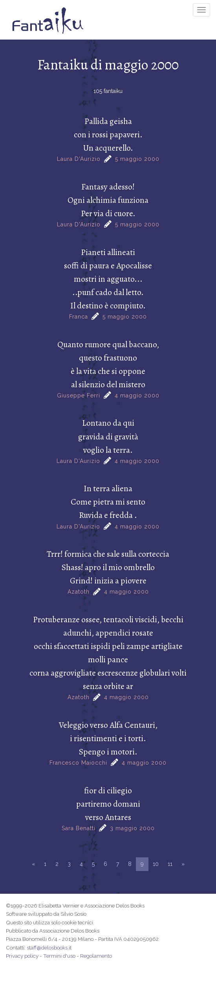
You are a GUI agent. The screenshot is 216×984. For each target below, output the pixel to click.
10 (156, 864)
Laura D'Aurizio (79, 159)
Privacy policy (22, 956)
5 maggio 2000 (137, 159)
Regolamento (96, 956)
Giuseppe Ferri (78, 395)
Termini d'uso (59, 956)
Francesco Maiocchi (78, 763)
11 (170, 864)
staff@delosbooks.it (49, 947)
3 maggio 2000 (132, 828)
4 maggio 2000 (137, 395)
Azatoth (79, 592)
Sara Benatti (78, 828)
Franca (78, 316)
